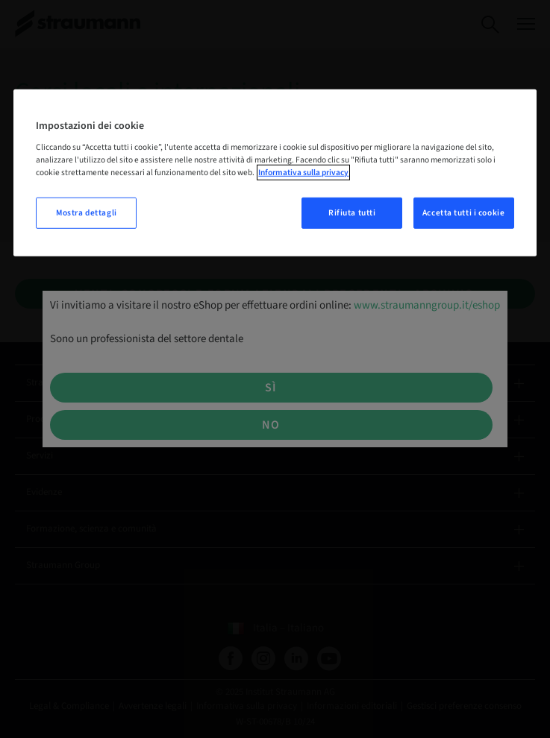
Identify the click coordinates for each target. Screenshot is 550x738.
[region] (274, 172)
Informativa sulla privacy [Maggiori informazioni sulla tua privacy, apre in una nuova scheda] (303, 172)
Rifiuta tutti (351, 212)
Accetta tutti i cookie (463, 212)
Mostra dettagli (86, 212)
